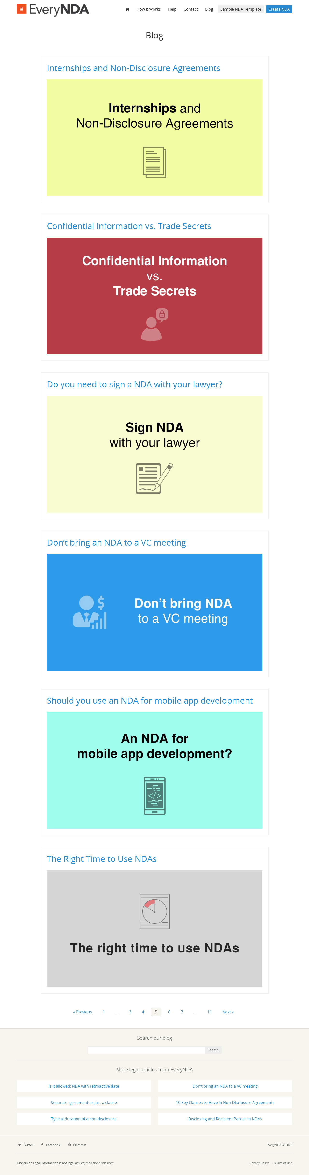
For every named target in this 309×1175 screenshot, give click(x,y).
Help (172, 9)
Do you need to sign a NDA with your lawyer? (134, 384)
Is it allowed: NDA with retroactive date (84, 1086)
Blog (209, 9)
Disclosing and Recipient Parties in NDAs (225, 1119)
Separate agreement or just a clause (84, 1102)
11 (209, 1012)
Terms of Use (283, 1163)
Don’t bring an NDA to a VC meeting (116, 542)
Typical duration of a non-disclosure (84, 1119)
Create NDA (279, 9)
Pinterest (77, 1145)
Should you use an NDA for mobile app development (150, 700)
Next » (228, 1012)
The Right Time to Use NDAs (102, 858)
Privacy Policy (259, 1163)
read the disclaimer (99, 1163)
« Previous (82, 1012)
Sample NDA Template (240, 9)
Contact (191, 9)
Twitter (25, 1145)
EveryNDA (53, 10)
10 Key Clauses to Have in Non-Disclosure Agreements (225, 1102)
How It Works (149, 9)
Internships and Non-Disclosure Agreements (133, 67)
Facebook (50, 1145)
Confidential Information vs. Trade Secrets (129, 225)
